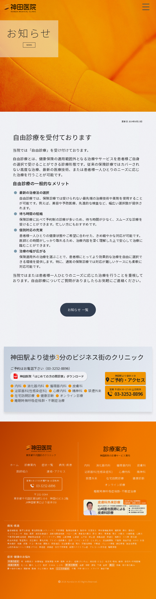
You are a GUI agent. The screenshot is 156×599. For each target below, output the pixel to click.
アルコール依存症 (98, 547)
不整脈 (118, 540)
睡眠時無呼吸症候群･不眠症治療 (115, 491)
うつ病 (126, 536)
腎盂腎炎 (24, 540)
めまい (69, 561)
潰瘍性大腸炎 (84, 533)
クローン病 (71, 533)
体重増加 (39, 561)
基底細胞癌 (12, 530)
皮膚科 (77, 385)
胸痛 (52, 568)
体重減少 (29, 561)
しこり (38, 565)
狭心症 (92, 536)
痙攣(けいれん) (81, 561)
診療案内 (30, 465)
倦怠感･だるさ (97, 561)
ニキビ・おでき (81, 540)
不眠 (74, 568)
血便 (82, 565)
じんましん (96, 540)
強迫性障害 (131, 543)
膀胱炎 (46, 543)
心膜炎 (139, 533)
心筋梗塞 (67, 536)
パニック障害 (108, 543)
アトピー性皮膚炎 (58, 540)
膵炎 (101, 533)
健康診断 (47, 395)
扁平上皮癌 (25, 530)
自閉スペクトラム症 (78, 547)
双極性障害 (87, 543)
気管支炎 (92, 530)
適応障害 (120, 543)
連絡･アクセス (56, 471)
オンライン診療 (71, 395)
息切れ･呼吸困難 (132, 561)
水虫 (142, 540)
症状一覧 (47, 465)
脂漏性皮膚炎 (72, 530)
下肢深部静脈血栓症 (16, 536)
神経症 (42, 547)
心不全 (84, 536)
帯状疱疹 (11, 543)
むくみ (24, 565)
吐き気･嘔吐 (111, 561)
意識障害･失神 (52, 561)
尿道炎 (110, 536)
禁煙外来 (95, 390)
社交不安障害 (61, 547)
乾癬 (19, 543)
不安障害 (60, 530)
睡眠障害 (112, 547)
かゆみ (52, 565)
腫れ (31, 565)
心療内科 (59, 390)
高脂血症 (101, 536)
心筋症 (76, 536)
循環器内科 (58, 385)
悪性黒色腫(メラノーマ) (43, 530)
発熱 (63, 561)
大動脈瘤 (130, 533)
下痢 (99, 565)
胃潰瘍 (107, 533)
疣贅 (25, 543)
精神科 (77, 390)
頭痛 (118, 565)
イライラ (95, 568)
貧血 (26, 533)
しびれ (60, 565)
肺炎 (125, 530)
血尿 (105, 565)
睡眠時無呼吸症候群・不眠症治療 (40, 400)
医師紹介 (22, 471)
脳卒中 (83, 530)
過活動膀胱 (108, 540)
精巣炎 (118, 536)
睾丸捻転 (44, 540)
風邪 (32, 533)
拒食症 (50, 547)
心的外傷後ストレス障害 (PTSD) (22, 547)
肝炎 (95, 533)
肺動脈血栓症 (34, 536)
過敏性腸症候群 (57, 533)
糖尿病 (118, 530)
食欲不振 (105, 568)
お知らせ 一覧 (78, 309)
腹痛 (34, 568)
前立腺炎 (34, 540)
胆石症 (134, 536)
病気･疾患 (65, 465)
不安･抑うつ (83, 568)
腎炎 (78, 543)
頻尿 (88, 565)
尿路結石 (55, 543)
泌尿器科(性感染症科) (31, 390)
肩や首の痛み (128, 565)
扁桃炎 (132, 530)
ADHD (136, 540)
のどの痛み (43, 568)
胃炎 (114, 533)
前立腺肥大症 (68, 543)
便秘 (93, 565)
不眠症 (97, 543)
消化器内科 (35, 385)
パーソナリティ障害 (51, 536)
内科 (18, 385)
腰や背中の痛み (14, 568)
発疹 (45, 565)
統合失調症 (12, 540)
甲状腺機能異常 (105, 530)
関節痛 (27, 568)
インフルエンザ (14, 533)
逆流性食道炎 (42, 533)
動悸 (121, 561)
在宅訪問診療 (25, 395)
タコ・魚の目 (35, 543)
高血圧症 (127, 540)
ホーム (14, 465)
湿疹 (70, 540)
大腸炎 (121, 533)
